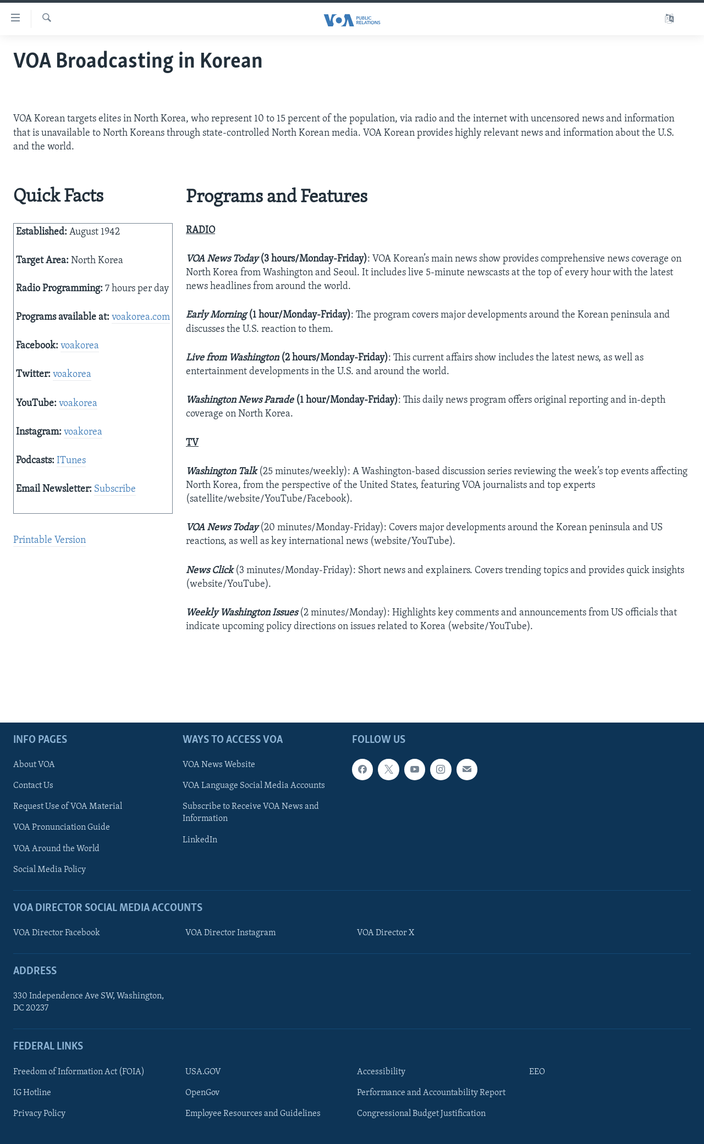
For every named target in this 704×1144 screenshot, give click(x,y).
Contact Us (33, 786)
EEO (537, 1072)
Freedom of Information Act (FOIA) (79, 1072)
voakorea (80, 346)
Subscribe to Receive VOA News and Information (251, 813)
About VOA (34, 765)
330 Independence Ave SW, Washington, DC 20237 (88, 1002)
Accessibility (381, 1072)
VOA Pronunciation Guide (61, 828)
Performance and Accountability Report (431, 1093)
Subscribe (115, 489)
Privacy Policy (39, 1113)
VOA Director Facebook (56, 933)
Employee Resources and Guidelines (253, 1113)
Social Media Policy (49, 869)
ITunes (71, 461)
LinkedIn (200, 840)
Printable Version (49, 540)
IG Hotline (32, 1093)
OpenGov (202, 1093)
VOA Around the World (56, 849)
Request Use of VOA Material (67, 807)
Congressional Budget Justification (421, 1113)
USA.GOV (203, 1072)
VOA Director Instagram (230, 933)
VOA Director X (385, 933)
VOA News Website (219, 765)
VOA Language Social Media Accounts (254, 786)
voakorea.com (141, 317)
